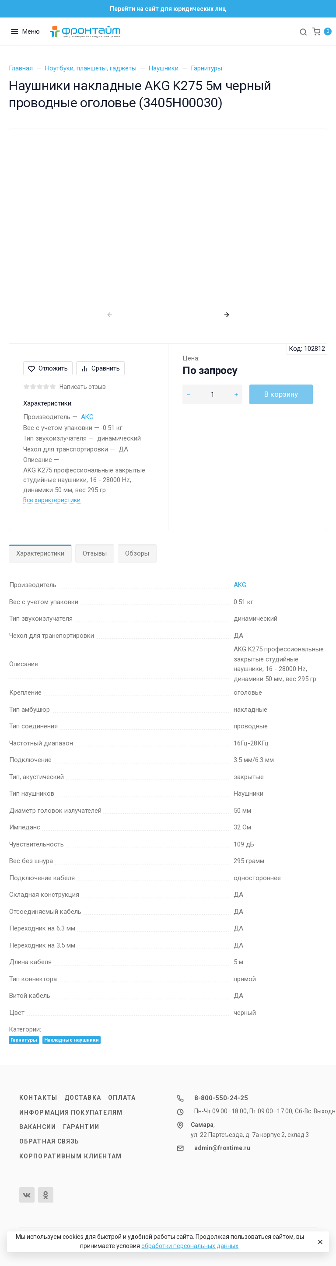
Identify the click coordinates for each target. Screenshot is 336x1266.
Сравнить (100, 368)
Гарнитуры (23, 1040)
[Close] (319, 1242)
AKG (87, 417)
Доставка (82, 1097)
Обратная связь (49, 1141)
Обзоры (137, 553)
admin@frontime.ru (222, 1147)
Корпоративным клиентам (70, 1156)
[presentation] (109, 314)
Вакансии (37, 1126)
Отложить (48, 368)
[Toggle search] (303, 31)
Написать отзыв (83, 386)
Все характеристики (51, 500)
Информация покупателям (70, 1112)
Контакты (38, 1097)
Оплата (122, 1097)
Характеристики (40, 553)
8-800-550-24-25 (221, 1098)
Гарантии (81, 1126)
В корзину (281, 394)
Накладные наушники (71, 1040)
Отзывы (95, 553)
